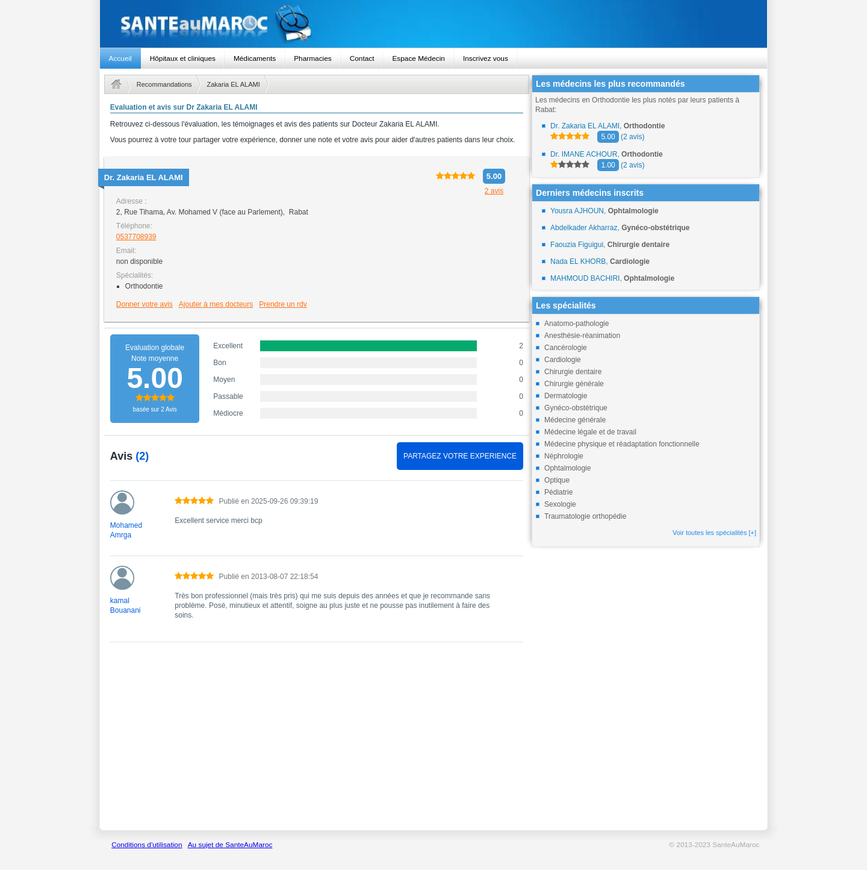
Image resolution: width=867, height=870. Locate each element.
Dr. (143, 177)
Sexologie (560, 504)
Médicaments (255, 58)
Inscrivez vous (485, 58)
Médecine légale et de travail (590, 432)
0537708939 (136, 237)
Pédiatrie (558, 492)
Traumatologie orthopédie (585, 516)
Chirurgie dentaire (572, 372)
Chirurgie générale (574, 384)
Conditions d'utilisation (146, 844)
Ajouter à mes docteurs (216, 304)
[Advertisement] (316, 742)
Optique (557, 480)
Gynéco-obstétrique (576, 408)
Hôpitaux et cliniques (183, 58)
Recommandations (164, 84)
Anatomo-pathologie (576, 323)
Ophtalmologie (567, 468)
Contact (362, 58)
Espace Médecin (418, 58)
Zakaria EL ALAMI (233, 84)
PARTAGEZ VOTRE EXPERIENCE (460, 456)
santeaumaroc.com (434, 24)
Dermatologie (565, 396)
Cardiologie (562, 359)
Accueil (120, 58)
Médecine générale (575, 420)
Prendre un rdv (282, 304)
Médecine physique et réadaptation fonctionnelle (622, 444)
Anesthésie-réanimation (582, 335)
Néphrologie (563, 456)
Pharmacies (312, 58)
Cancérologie (565, 347)
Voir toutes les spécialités (714, 532)
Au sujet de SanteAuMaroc (230, 844)
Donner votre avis (144, 304)
